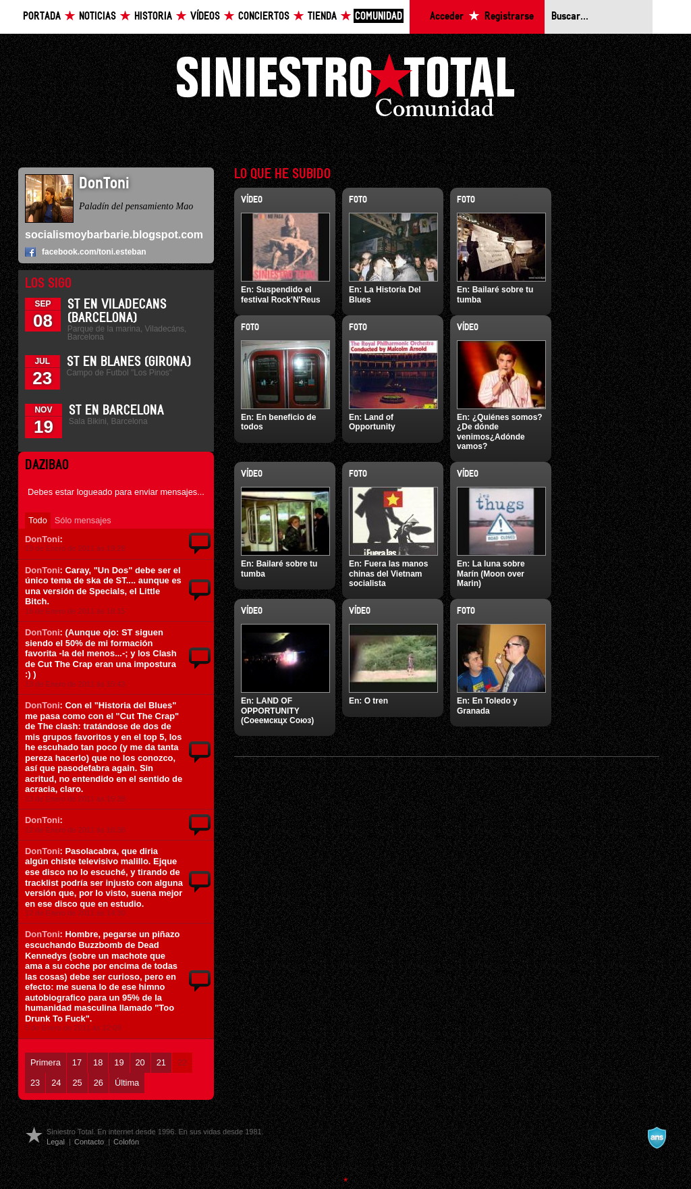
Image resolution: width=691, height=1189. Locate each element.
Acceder (447, 16)
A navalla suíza (656, 1137)
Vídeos (205, 16)
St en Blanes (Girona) (129, 362)
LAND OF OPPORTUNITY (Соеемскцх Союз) (277, 710)
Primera (45, 1062)
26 (98, 1083)
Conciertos (263, 16)
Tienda (322, 16)
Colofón (126, 1142)
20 (140, 1062)
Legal (56, 1142)
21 (161, 1062)
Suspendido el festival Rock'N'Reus (281, 294)
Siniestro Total (345, 89)
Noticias (97, 16)
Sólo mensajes (83, 520)
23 (35, 1083)
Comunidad (378, 16)
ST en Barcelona (116, 410)
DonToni (42, 539)
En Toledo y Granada (487, 705)
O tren (376, 701)
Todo (37, 520)
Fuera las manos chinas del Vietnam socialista (388, 573)
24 (56, 1083)
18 (98, 1062)
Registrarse (509, 16)
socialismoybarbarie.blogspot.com (114, 234)
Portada (42, 16)
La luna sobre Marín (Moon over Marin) (491, 573)
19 (118, 1062)
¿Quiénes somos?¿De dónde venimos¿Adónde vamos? (500, 432)
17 (77, 1062)
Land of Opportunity (372, 422)
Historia (153, 16)
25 (77, 1083)
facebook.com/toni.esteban (94, 252)
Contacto (89, 1142)
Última (127, 1083)
